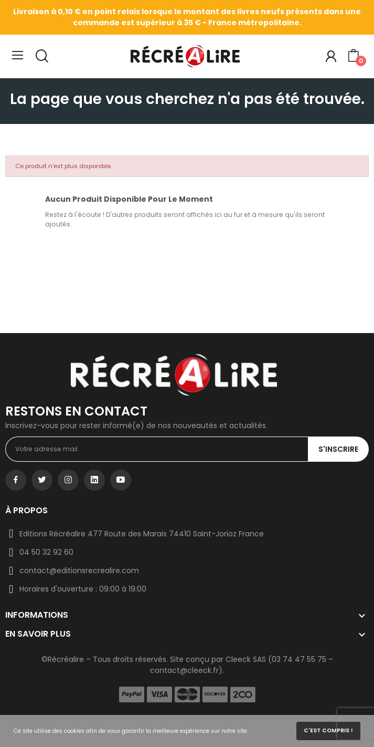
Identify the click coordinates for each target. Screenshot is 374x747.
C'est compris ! (328, 730)
